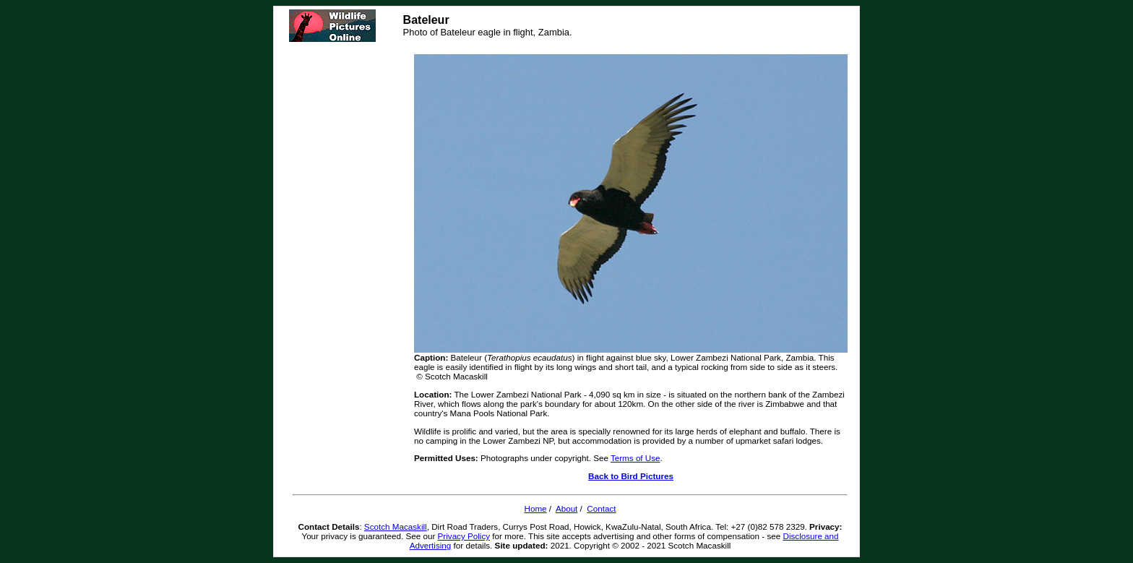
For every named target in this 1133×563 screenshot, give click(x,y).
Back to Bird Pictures (630, 476)
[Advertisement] (350, 267)
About (566, 508)
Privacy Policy (464, 536)
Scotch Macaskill (395, 526)
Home (535, 508)
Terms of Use (635, 458)
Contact (601, 508)
